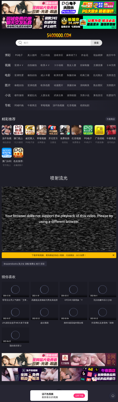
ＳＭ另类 (111, 65)
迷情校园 (71, 95)
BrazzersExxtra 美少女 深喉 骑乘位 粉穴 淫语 (24, 263)
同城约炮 (19, 105)
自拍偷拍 (32, 65)
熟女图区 (98, 85)
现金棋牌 (98, 55)
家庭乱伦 (32, 95)
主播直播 (98, 65)
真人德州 (32, 55)
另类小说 (84, 95)
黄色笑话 (98, 95)
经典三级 (84, 75)
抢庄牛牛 (111, 55)
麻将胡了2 (71, 55)
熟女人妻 (71, 65)
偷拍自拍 (32, 75)
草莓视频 (45, 105)
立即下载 (79, 395)
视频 (8, 65)
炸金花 (84, 55)
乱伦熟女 (98, 75)
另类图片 (111, 85)
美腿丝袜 (71, 85)
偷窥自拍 (19, 85)
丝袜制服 (84, 65)
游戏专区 (58, 55)
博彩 (8, 55)
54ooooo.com (59, 35)
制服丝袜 (71, 75)
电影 (8, 75)
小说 (8, 95)
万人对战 (45, 55)
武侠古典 (58, 95)
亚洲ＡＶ (19, 65)
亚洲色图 (32, 85)
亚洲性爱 (19, 75)
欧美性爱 (58, 75)
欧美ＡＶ (45, 65)
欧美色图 (45, 85)
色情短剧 (84, 105)
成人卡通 (45, 75)
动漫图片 (58, 85)
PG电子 (19, 55)
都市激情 (19, 95)
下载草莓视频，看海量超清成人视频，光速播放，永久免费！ (73, 255)
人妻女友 (45, 95)
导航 (8, 105)
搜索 (96, 42)
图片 (8, 85)
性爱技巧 (111, 95)
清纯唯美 (84, 85)
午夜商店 (32, 105)
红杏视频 (71, 105)
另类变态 (111, 75)
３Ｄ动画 (58, 65)
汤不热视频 (58, 105)
